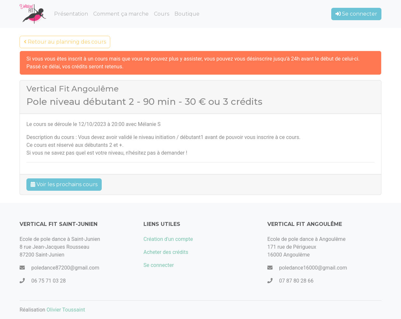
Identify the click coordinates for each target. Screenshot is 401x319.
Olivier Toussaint (66, 310)
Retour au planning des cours (65, 42)
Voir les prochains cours (64, 184)
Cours (161, 14)
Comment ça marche (121, 14)
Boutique (187, 14)
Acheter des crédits (165, 252)
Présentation (71, 14)
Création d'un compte (168, 239)
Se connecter (356, 14)
